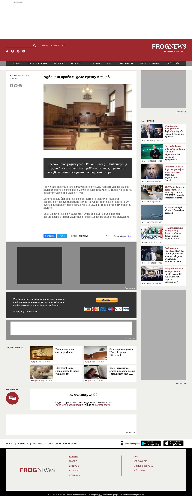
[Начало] (7, 51)
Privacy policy (93, 495)
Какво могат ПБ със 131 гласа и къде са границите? (174, 275)
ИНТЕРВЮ (59, 63)
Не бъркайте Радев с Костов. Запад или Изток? (174, 131)
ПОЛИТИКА (95, 63)
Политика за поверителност (64, 443)
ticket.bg (140, 495)
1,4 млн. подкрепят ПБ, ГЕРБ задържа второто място (174, 192)
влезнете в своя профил (69, 405)
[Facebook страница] (12, 51)
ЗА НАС (9, 443)
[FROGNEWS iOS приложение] (173, 443)
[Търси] (35, 45)
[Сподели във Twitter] (16, 85)
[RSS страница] (23, 51)
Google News (126, 236)
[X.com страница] (18, 51)
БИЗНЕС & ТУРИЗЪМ (150, 63)
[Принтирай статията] (20, 85)
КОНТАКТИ (23, 443)
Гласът (73, 461)
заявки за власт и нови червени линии (174, 233)
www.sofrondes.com (128, 495)
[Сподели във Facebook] (11, 85)
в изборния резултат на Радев (174, 173)
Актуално (74, 471)
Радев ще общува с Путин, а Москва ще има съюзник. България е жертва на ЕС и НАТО (174, 256)
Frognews (83, 236)
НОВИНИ (17, 63)
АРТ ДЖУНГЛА (126, 63)
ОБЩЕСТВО (76, 63)
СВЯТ (109, 63)
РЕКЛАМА (37, 443)
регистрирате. (103, 405)
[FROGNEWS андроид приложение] (150, 443)
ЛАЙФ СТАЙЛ (173, 63)
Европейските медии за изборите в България (175, 154)
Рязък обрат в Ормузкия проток (174, 210)
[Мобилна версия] (130, 443)
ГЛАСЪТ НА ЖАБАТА (37, 63)
